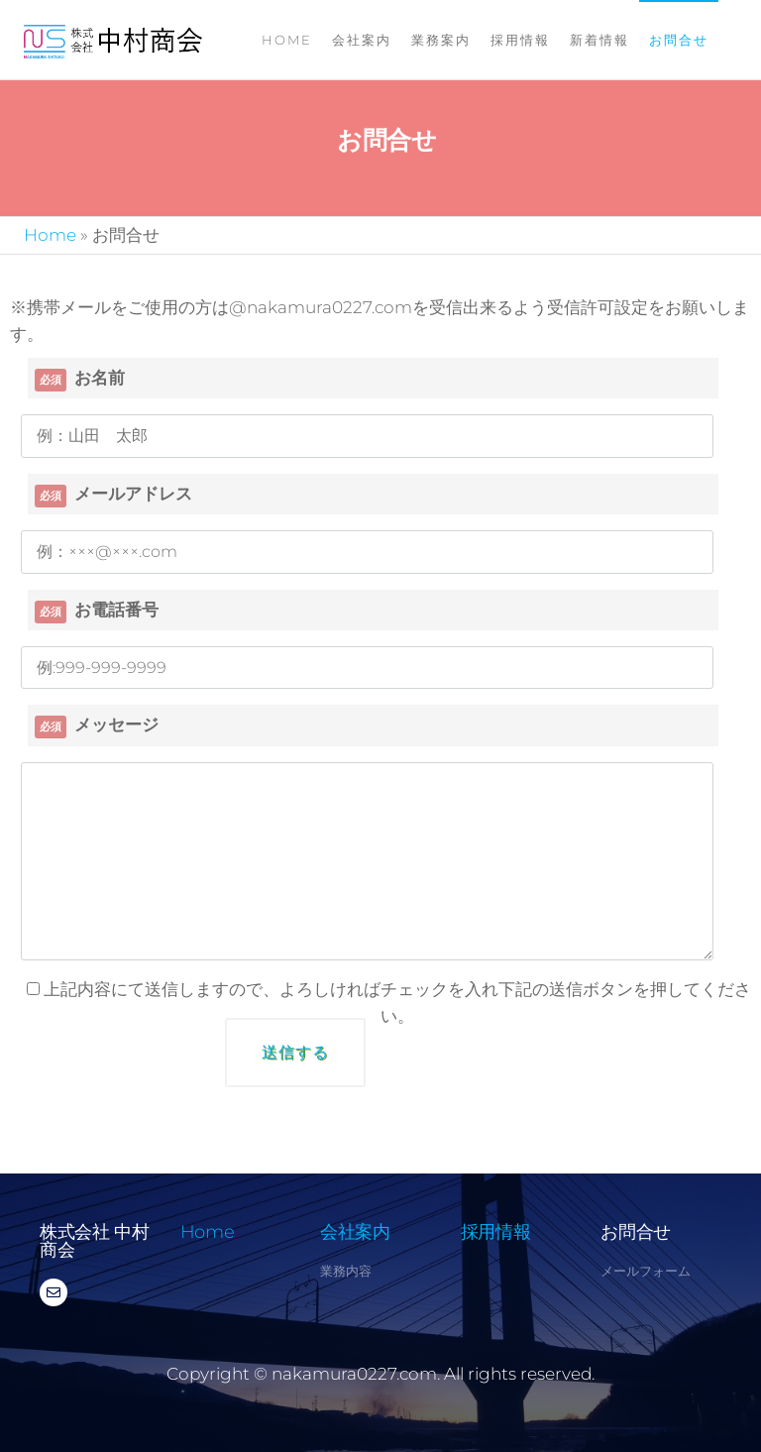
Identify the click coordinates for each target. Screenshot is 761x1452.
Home (287, 40)
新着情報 (599, 40)
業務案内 (441, 40)
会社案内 (361, 40)
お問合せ (678, 40)
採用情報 (520, 40)
